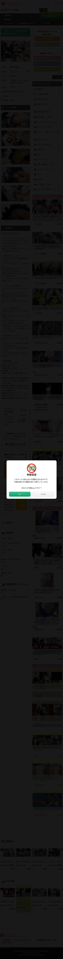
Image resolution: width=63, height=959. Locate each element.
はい (19, 494)
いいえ (43, 494)
